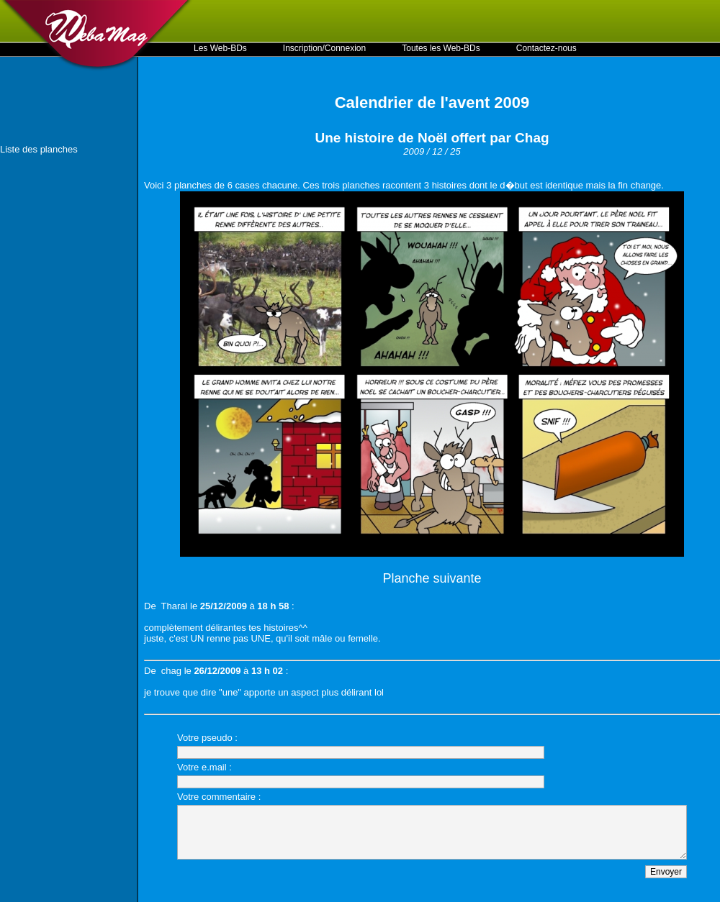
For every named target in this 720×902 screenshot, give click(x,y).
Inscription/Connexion (324, 48)
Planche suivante (431, 578)
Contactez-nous (546, 48)
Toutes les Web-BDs (441, 48)
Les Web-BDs (220, 48)
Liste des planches (39, 149)
